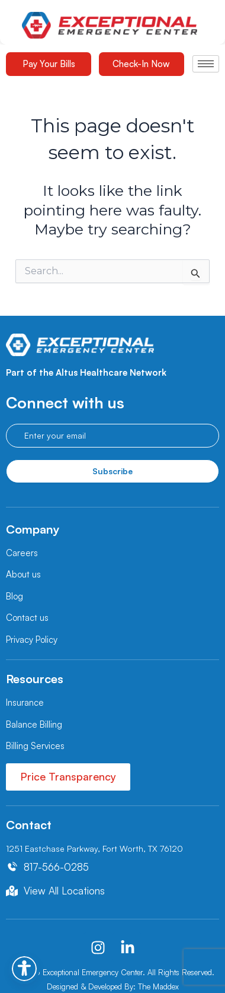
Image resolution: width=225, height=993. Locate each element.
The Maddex (158, 986)
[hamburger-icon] (205, 63)
